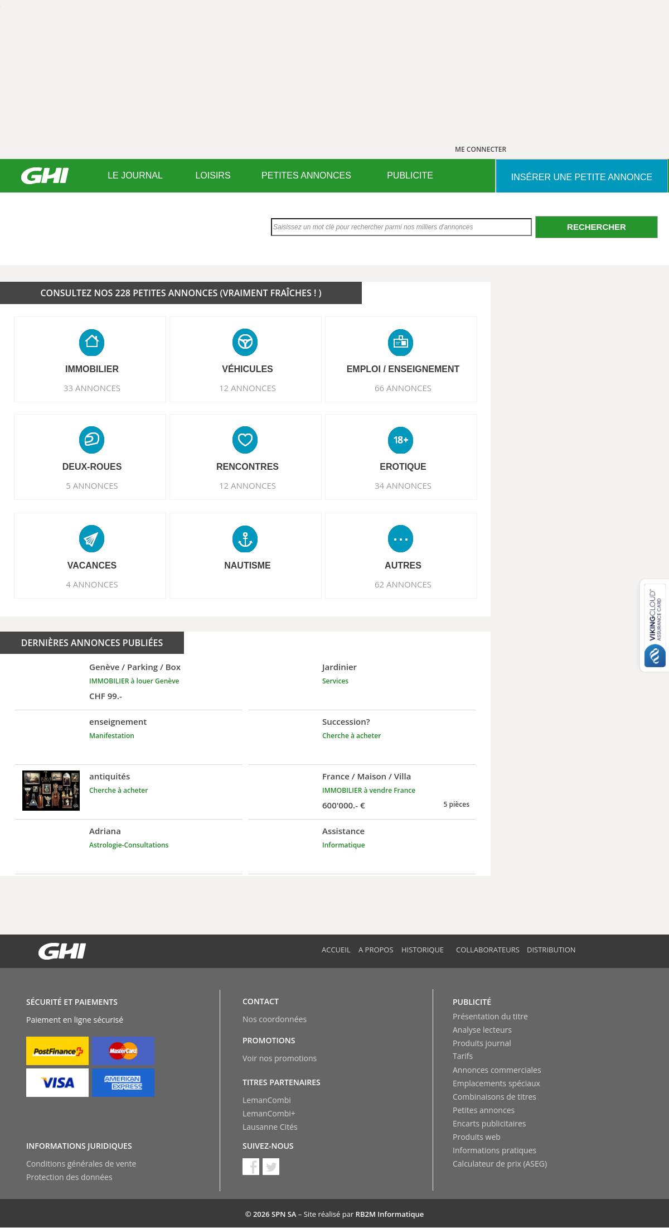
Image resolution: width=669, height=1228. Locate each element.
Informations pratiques (494, 1150)
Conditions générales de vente (81, 1163)
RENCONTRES (247, 466)
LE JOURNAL (135, 175)
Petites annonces (484, 1110)
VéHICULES (247, 369)
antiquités (109, 776)
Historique (422, 950)
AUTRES (403, 565)
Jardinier (339, 666)
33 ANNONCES (92, 387)
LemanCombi (267, 1100)
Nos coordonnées (275, 1019)
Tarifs (463, 1056)
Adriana (105, 830)
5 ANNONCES (92, 485)
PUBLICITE (410, 175)
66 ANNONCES (403, 387)
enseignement (118, 721)
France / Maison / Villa (366, 776)
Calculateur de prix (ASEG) (500, 1163)
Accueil (336, 950)
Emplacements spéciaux (496, 1083)
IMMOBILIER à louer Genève (134, 681)
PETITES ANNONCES (306, 175)
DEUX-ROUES (92, 466)
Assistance (343, 830)
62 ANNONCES (403, 584)
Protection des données (69, 1177)
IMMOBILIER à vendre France (368, 790)
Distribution (551, 950)
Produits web (477, 1136)
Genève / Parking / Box (135, 666)
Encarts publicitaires (489, 1123)
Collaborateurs (488, 950)
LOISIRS (212, 175)
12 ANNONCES (247, 387)
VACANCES (92, 565)
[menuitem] (135, 175)
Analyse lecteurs (482, 1029)
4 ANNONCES (92, 584)
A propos (376, 950)
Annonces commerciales (497, 1070)
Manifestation (111, 735)
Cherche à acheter (351, 735)
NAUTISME (247, 565)
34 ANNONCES (403, 485)
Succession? (346, 721)
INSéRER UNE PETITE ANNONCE (581, 177)
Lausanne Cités (270, 1126)
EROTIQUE (403, 466)
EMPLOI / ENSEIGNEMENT (403, 369)
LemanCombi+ (269, 1113)
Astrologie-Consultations (128, 845)
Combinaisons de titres (494, 1096)
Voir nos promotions (280, 1058)
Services (335, 681)
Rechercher (596, 227)
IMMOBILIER (92, 369)
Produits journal (482, 1043)
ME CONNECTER (480, 149)
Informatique (343, 845)
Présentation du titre (490, 1016)
